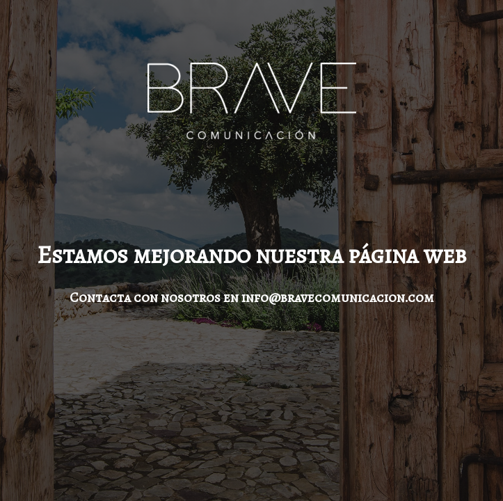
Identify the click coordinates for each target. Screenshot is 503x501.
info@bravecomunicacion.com (337, 297)
